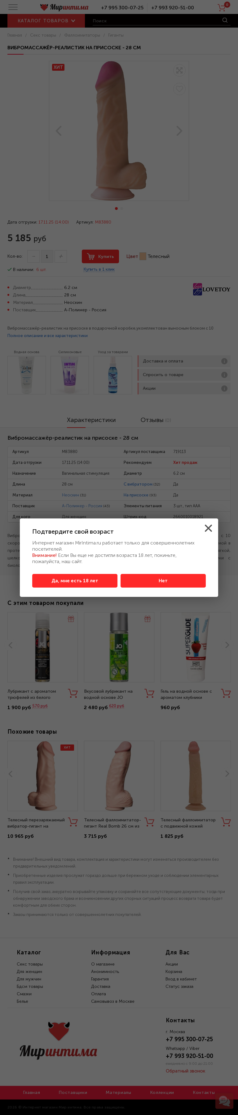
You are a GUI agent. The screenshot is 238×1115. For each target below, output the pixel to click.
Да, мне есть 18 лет (74, 581)
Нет (163, 581)
